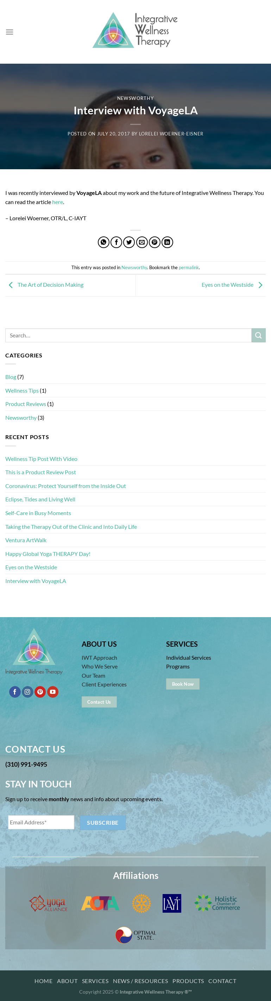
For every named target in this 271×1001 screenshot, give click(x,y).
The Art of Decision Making (44, 284)
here (57, 201)
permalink (189, 267)
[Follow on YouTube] (53, 692)
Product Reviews (25, 403)
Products (188, 980)
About (67, 980)
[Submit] (259, 335)
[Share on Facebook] (116, 242)
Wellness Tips (22, 390)
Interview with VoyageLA (35, 580)
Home (43, 980)
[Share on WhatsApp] (103, 242)
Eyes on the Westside (234, 284)
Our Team (93, 675)
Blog (10, 376)
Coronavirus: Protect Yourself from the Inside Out (65, 485)
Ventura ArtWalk (25, 540)
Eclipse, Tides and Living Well (40, 499)
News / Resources (140, 980)
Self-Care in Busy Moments (38, 512)
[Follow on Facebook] (15, 692)
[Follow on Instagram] (27, 692)
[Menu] (9, 31)
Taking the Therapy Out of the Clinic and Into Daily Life (71, 526)
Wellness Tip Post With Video (41, 458)
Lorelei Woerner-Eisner (171, 134)
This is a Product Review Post (40, 472)
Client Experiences (104, 684)
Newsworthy (135, 98)
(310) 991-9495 (26, 764)
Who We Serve (100, 666)
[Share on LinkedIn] (167, 242)
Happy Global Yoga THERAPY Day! (47, 553)
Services (95, 980)
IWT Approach (99, 657)
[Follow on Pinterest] (40, 692)
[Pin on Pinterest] (154, 242)
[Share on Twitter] (129, 242)
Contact (222, 980)
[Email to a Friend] (142, 242)
